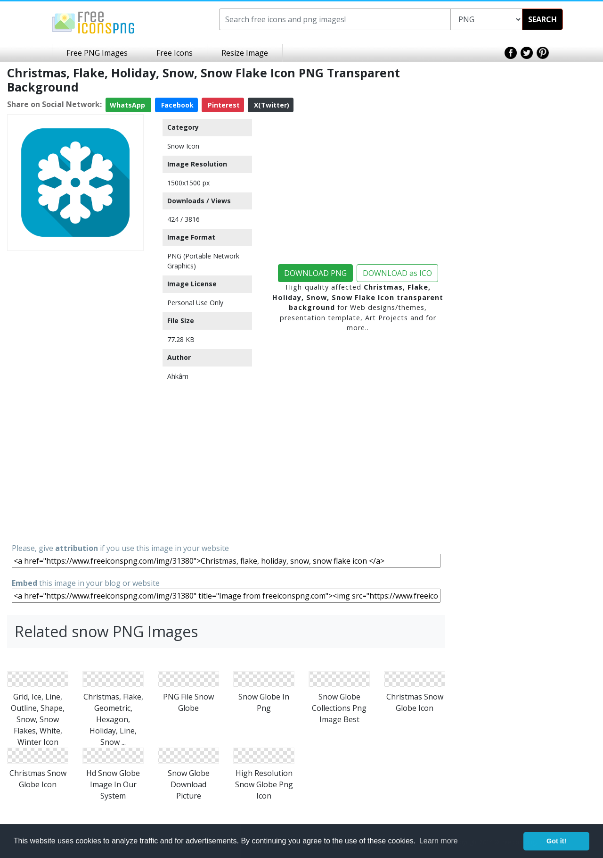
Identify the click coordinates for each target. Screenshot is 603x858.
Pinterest (223, 104)
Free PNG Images (97, 53)
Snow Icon (183, 146)
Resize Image (244, 53)
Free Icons (174, 53)
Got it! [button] (556, 841)
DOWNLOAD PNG (315, 273)
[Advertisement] (75, 396)
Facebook (176, 104)
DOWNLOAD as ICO (397, 273)
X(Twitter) (270, 104)
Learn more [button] (438, 841)
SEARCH (542, 19)
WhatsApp (128, 104)
